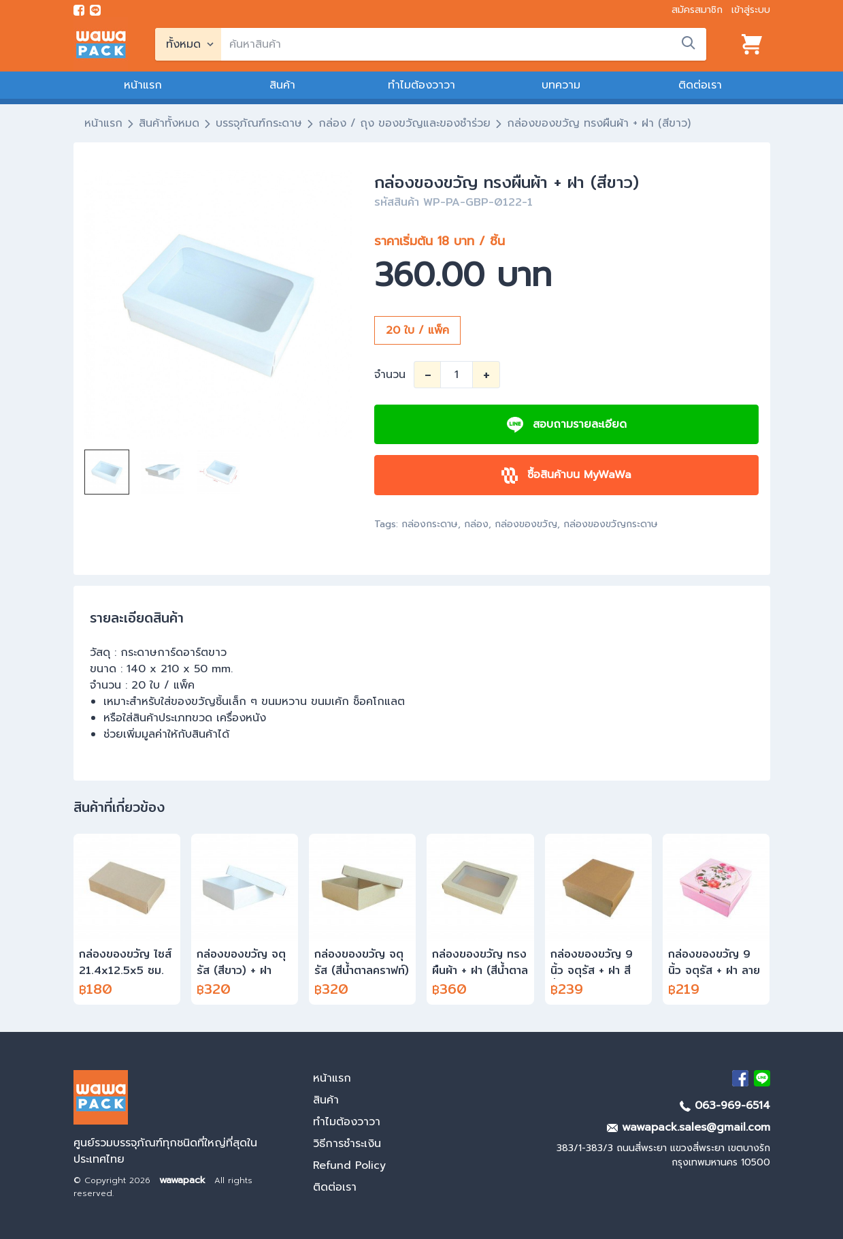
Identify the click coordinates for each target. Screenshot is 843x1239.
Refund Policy (349, 1165)
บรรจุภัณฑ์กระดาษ (259, 123)
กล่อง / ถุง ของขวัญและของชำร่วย (404, 123)
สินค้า (282, 85)
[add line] (95, 10)
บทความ (561, 85)
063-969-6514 (725, 1105)
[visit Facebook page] (78, 10)
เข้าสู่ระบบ (750, 10)
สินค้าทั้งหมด (169, 123)
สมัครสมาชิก (697, 10)
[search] (464, 44)
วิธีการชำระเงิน (347, 1143)
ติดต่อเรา (700, 85)
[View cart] (751, 44)
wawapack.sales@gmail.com (688, 1127)
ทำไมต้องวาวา (421, 85)
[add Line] (762, 1078)
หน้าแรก (143, 85)
